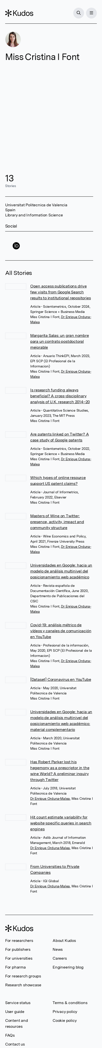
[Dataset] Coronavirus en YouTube (60, 679)
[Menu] (91, 13)
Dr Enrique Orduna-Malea (50, 798)
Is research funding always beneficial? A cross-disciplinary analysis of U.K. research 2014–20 (60, 396)
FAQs (10, 1035)
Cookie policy (64, 1020)
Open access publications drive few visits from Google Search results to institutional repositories (60, 292)
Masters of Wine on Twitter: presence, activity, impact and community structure (57, 522)
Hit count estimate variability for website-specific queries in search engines (60, 823)
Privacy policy (65, 1011)
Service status (17, 1002)
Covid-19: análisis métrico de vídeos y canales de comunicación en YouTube (60, 631)
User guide (14, 1011)
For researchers (19, 940)
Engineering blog (68, 967)
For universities (18, 958)
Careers (60, 958)
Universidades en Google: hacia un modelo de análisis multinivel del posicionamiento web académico (61, 571)
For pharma (15, 967)
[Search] (78, 13)
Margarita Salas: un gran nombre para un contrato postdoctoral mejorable (59, 341)
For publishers (17, 949)
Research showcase (23, 985)
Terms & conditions (70, 1002)
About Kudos (64, 940)
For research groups (23, 976)
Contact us (15, 1044)
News (58, 949)
